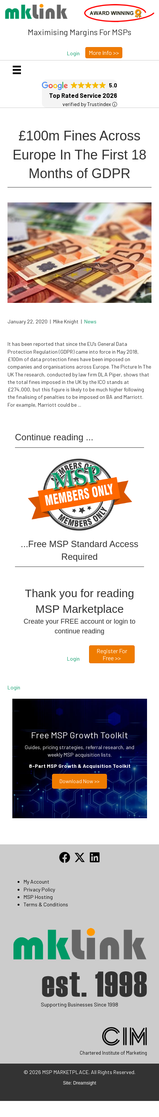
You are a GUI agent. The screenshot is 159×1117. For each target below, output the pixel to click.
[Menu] (16, 70)
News (90, 321)
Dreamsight (84, 1083)
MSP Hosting (38, 897)
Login (13, 687)
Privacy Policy (39, 889)
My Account (36, 881)
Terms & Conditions (46, 904)
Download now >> (79, 781)
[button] (73, 53)
